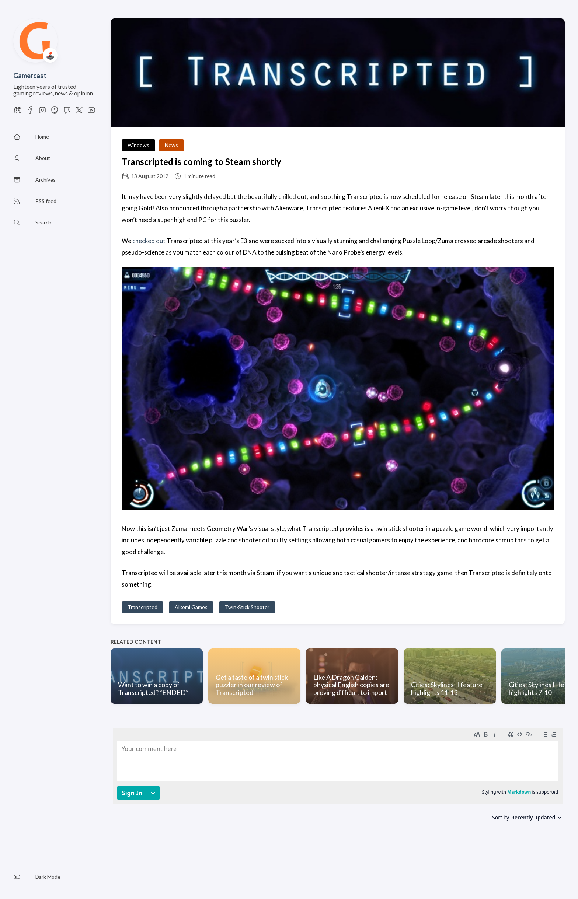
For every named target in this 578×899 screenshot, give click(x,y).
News (171, 145)
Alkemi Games (191, 607)
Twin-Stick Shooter (247, 607)
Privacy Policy (193, 877)
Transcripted (142, 607)
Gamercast (29, 75)
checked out (149, 241)
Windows (138, 145)
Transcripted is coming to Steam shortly (201, 161)
